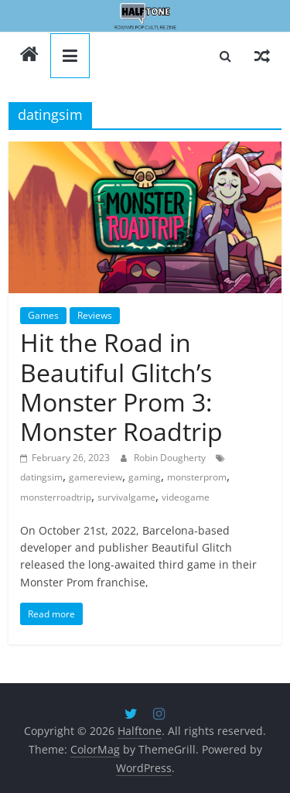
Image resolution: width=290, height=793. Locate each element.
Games (43, 315)
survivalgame (126, 497)
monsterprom (197, 477)
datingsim (41, 477)
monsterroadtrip (55, 497)
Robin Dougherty (171, 457)
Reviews (94, 315)
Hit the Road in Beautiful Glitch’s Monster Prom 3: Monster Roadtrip (121, 387)
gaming (144, 477)
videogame (186, 497)
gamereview (95, 477)
